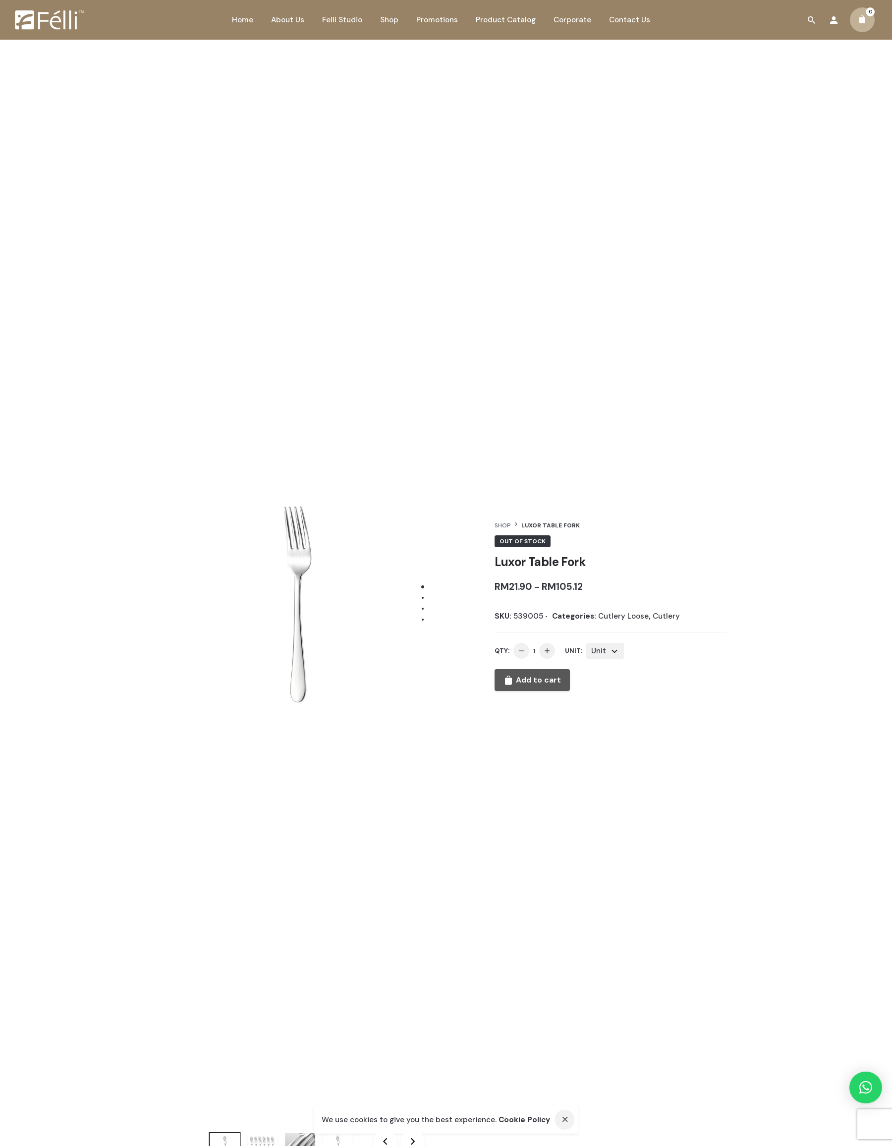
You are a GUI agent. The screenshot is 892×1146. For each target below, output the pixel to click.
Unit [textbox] (598, 651)
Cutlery (666, 616)
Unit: (573, 650)
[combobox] (605, 651)
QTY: (502, 650)
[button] (865, 1087)
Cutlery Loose (623, 616)
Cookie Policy (524, 1120)
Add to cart (532, 680)
